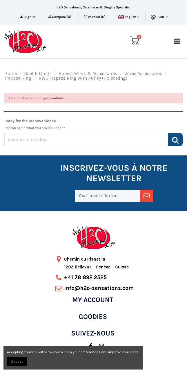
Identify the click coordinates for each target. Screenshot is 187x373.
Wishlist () (95, 17)
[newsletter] (146, 196)
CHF (163, 17)
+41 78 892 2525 (85, 277)
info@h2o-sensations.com (99, 288)
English (128, 17)
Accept (17, 362)
